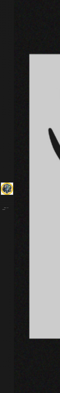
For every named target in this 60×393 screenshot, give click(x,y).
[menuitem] (7, 198)
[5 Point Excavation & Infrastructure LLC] (7, 189)
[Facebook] (3, 209)
